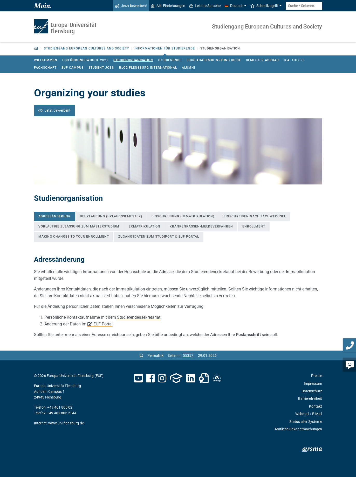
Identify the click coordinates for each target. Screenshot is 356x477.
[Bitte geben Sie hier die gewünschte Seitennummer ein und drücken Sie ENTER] (188, 355)
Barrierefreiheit (310, 398)
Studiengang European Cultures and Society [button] (86, 48)
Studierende (170, 60)
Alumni (188, 67)
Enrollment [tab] (253, 226)
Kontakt (315, 406)
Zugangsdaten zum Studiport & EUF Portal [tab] (158, 236)
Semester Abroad (262, 60)
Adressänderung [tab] (54, 216)
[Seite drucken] (141, 355)
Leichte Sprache (205, 6)
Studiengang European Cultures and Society (267, 26)
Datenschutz (312, 391)
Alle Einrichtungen (168, 6)
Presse (316, 376)
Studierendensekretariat (138, 317)
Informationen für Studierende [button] (164, 48)
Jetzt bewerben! (131, 6)
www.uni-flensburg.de (66, 423)
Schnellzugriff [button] (264, 6)
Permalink (155, 355)
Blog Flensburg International (148, 67)
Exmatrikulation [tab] (144, 226)
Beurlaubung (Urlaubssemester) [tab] (111, 216)
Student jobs (101, 67)
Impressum (313, 383)
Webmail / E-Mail (308, 414)
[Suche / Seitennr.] (304, 6)
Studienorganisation (133, 60)
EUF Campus (72, 67)
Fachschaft (45, 67)
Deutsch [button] (234, 6)
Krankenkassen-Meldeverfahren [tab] (201, 226)
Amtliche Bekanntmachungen (298, 429)
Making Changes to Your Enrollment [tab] (73, 236)
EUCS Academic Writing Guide (214, 60)
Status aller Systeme (305, 421)
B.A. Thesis (294, 60)
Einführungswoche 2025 (85, 60)
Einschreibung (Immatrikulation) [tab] (183, 216)
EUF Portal (103, 324)
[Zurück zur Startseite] (36, 48)
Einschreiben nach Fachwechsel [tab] (255, 216)
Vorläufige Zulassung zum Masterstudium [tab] (78, 226)
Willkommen (45, 60)
